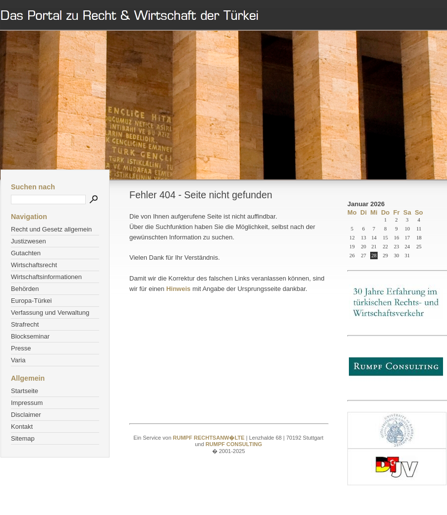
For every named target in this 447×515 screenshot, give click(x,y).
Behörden (25, 288)
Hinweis (178, 288)
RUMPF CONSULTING (234, 444)
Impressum (27, 402)
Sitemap (23, 438)
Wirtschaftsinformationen (46, 277)
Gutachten (26, 253)
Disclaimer (26, 414)
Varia (18, 360)
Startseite (24, 391)
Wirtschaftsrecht (34, 265)
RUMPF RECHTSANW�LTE (209, 438)
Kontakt (22, 426)
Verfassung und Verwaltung (50, 312)
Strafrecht (25, 324)
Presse (21, 348)
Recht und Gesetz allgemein (51, 229)
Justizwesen (28, 241)
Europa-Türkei (31, 300)
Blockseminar (30, 336)
